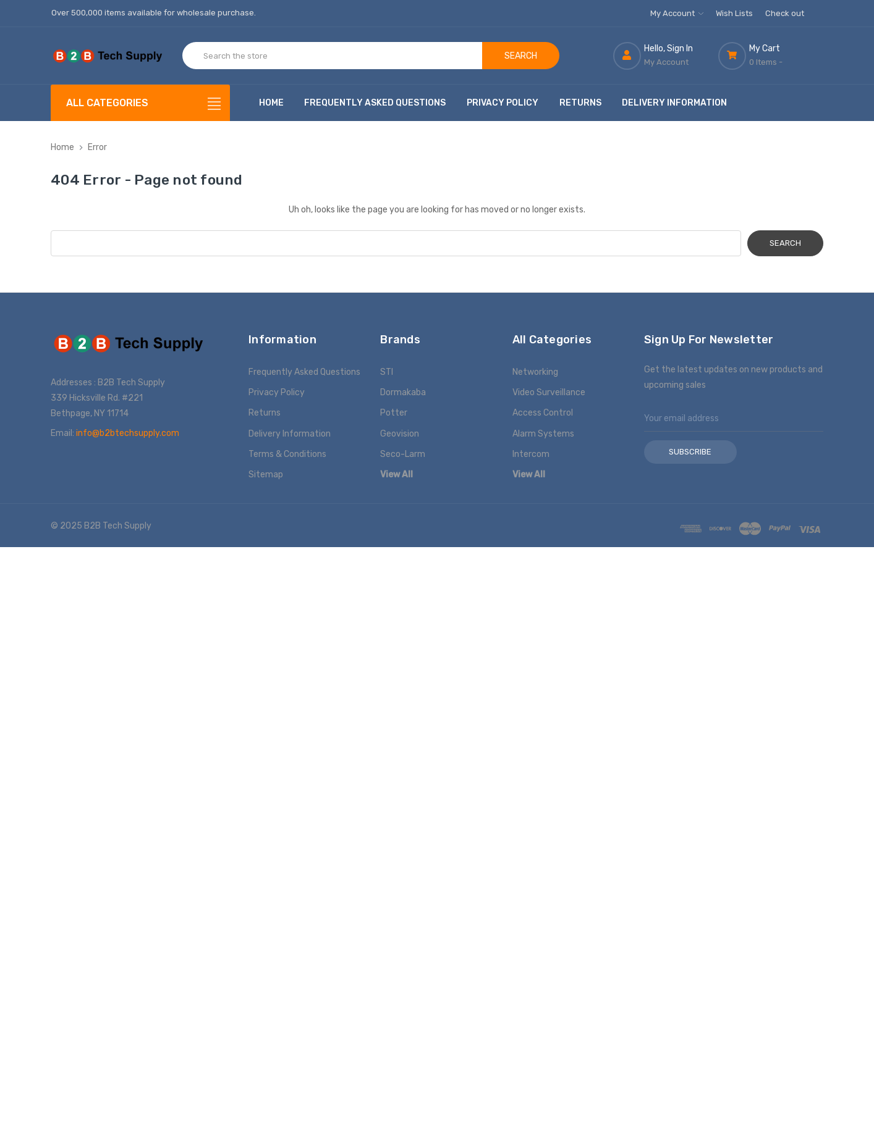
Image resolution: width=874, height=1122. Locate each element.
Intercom (530, 454)
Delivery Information (674, 103)
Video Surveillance (548, 392)
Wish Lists (734, 13)
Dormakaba (403, 392)
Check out (784, 13)
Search (520, 56)
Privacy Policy (502, 103)
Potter (393, 413)
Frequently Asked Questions (375, 103)
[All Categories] (140, 103)
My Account (676, 13)
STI (386, 372)
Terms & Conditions (287, 454)
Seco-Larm (402, 454)
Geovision (399, 434)
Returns (580, 103)
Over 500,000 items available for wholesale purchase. (153, 12)
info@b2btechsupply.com (127, 433)
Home (271, 103)
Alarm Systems (543, 434)
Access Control (542, 413)
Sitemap (265, 474)
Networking (535, 372)
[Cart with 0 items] (770, 55)
